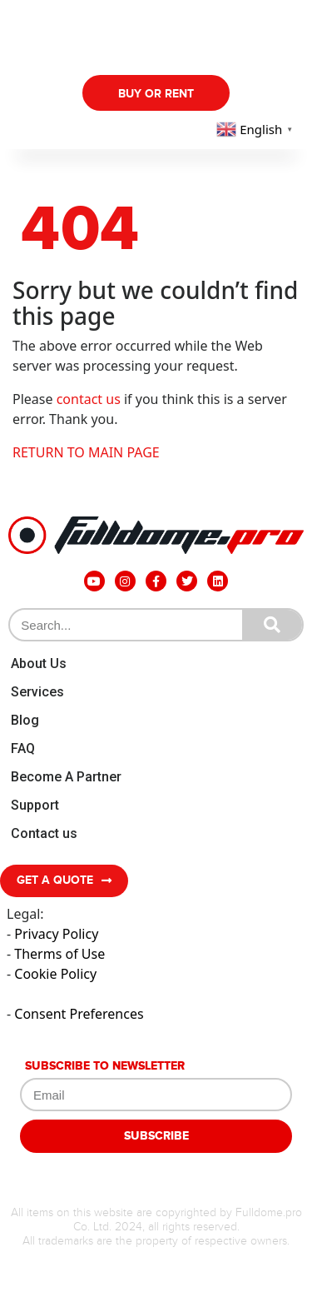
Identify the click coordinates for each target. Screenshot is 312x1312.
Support (35, 805)
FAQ (23, 748)
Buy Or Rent (156, 94)
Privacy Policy (56, 934)
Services (37, 692)
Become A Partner (66, 777)
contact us (89, 399)
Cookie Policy (55, 974)
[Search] (272, 625)
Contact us (44, 833)
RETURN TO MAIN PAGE (86, 452)
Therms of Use (59, 954)
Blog (25, 720)
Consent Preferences (78, 1014)
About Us (39, 663)
